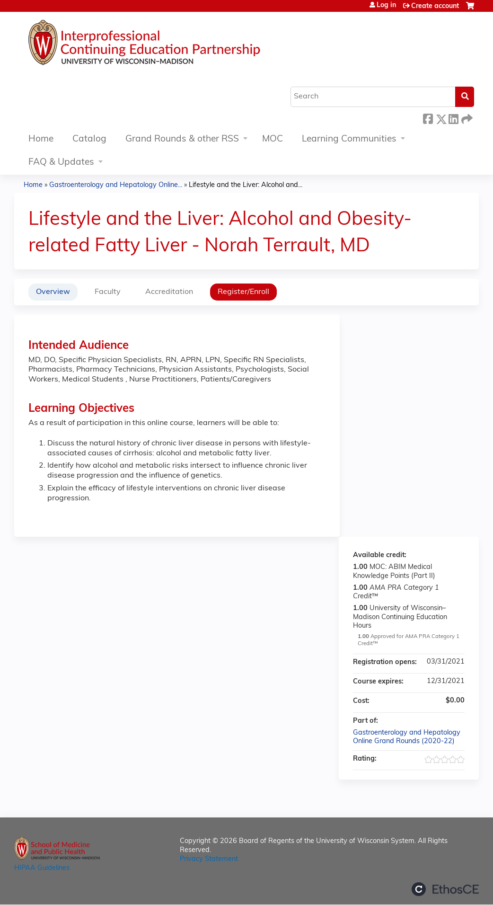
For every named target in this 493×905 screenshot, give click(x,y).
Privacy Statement (209, 859)
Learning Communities (349, 139)
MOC (272, 139)
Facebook (427, 118)
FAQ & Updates (61, 162)
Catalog (89, 139)
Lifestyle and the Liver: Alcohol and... (245, 185)
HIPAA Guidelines (42, 868)
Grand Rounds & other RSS (182, 139)
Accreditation (169, 292)
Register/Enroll (243, 292)
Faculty (108, 292)
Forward (466, 118)
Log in (386, 5)
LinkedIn (453, 118)
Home (40, 139)
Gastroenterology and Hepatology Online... (115, 185)
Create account (435, 6)
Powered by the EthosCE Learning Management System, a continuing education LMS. (445, 889)
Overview (53, 292)
